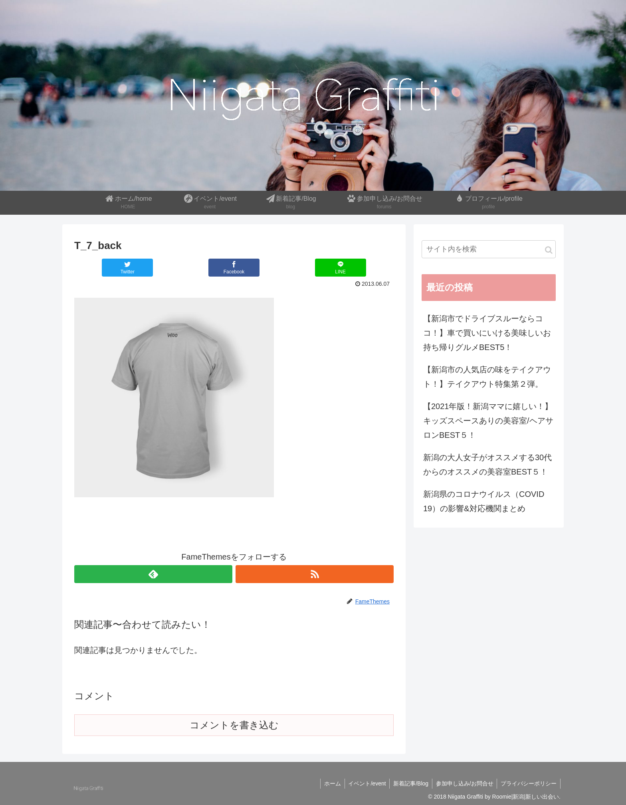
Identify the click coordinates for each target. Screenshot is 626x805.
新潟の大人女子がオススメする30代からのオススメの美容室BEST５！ (487, 464)
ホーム (328, 783)
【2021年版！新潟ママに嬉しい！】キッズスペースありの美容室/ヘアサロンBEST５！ (488, 420)
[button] (549, 250)
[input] (489, 249)
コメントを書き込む (234, 725)
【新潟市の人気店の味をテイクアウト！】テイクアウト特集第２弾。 (487, 376)
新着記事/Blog (408, 783)
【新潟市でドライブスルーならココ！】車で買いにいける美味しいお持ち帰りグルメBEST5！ (487, 333)
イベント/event (363, 783)
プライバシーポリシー (528, 783)
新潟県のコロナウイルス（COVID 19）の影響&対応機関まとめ (483, 501)
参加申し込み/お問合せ (463, 783)
